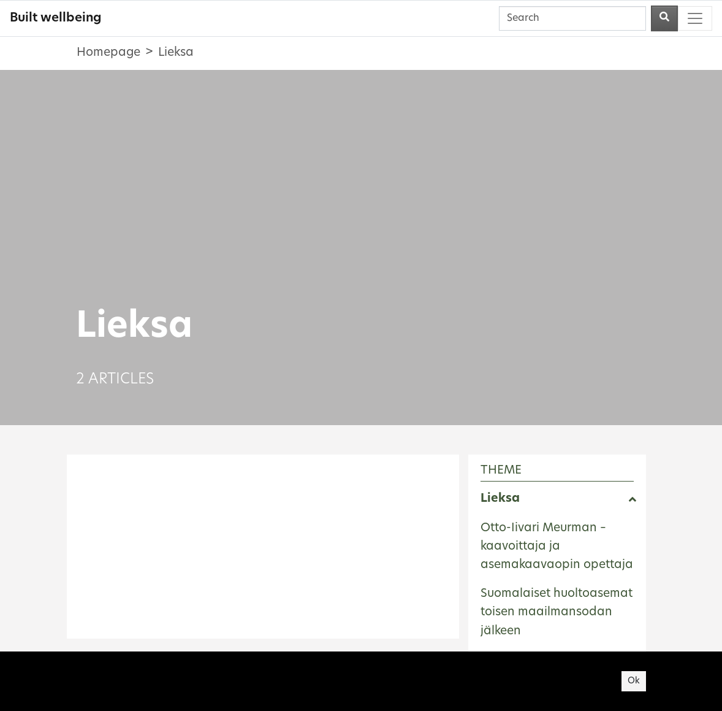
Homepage (108, 53)
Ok (634, 681)
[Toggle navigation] (695, 18)
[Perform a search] (664, 18)
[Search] (572, 18)
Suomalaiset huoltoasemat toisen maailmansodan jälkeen (557, 612)
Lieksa (500, 499)
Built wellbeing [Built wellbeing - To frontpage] (55, 18)
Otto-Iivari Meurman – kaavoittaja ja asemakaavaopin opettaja (557, 547)
